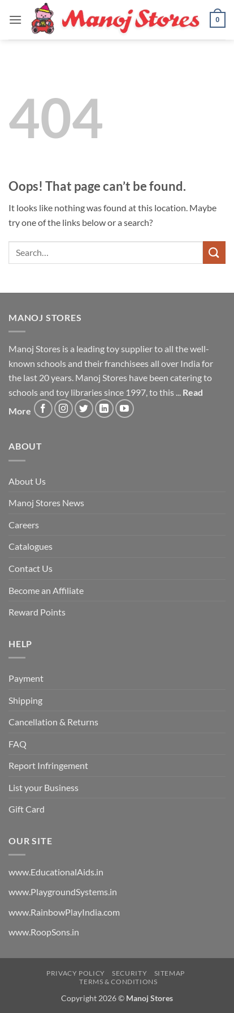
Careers (23, 524)
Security (129, 973)
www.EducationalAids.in (55, 871)
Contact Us (30, 568)
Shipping (25, 700)
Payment (26, 678)
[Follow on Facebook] (43, 408)
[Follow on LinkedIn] (104, 408)
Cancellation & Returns (53, 721)
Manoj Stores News (46, 502)
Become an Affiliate (46, 590)
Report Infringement (48, 765)
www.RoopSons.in (43, 931)
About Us (27, 481)
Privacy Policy (75, 973)
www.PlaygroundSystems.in (62, 891)
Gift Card (26, 808)
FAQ (17, 743)
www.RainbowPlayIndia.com (64, 912)
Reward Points (37, 611)
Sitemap (169, 973)
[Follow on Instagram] (63, 408)
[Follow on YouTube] (124, 408)
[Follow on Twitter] (84, 408)
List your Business (43, 787)
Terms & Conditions (118, 981)
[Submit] (214, 252)
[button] (15, 19)
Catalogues (30, 546)
